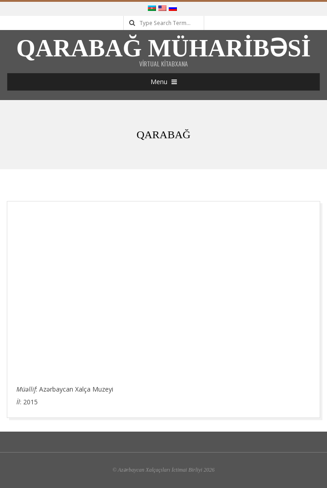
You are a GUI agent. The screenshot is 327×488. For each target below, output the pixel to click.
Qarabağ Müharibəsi (163, 48)
